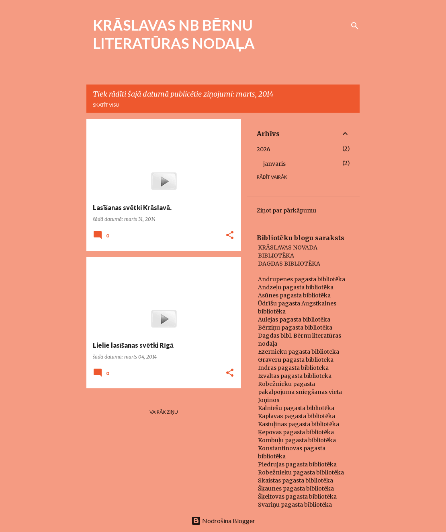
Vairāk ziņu (163, 412)
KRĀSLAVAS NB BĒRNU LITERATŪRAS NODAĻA (174, 34)
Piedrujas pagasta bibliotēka (297, 464)
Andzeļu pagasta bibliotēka (295, 287)
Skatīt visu (106, 105)
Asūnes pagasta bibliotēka (294, 295)
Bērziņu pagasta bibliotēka (295, 327)
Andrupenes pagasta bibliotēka (301, 279)
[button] (230, 235)
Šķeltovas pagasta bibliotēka (297, 496)
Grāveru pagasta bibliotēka (295, 359)
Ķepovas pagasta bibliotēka (296, 432)
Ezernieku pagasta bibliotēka (298, 351)
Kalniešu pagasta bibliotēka (296, 408)
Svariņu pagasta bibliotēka (295, 504)
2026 (263, 149)
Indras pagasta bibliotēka (293, 367)
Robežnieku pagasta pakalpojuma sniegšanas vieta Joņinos (300, 392)
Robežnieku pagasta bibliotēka (301, 472)
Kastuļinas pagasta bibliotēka (298, 424)
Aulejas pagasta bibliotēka (294, 319)
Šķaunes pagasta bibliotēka (296, 488)
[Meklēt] (355, 25)
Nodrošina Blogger (223, 520)
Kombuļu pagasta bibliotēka (297, 440)
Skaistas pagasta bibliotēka (295, 480)
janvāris (274, 163)
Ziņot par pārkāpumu (286, 210)
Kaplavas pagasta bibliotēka (296, 416)
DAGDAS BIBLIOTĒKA (289, 263)
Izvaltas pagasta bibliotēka (294, 375)
